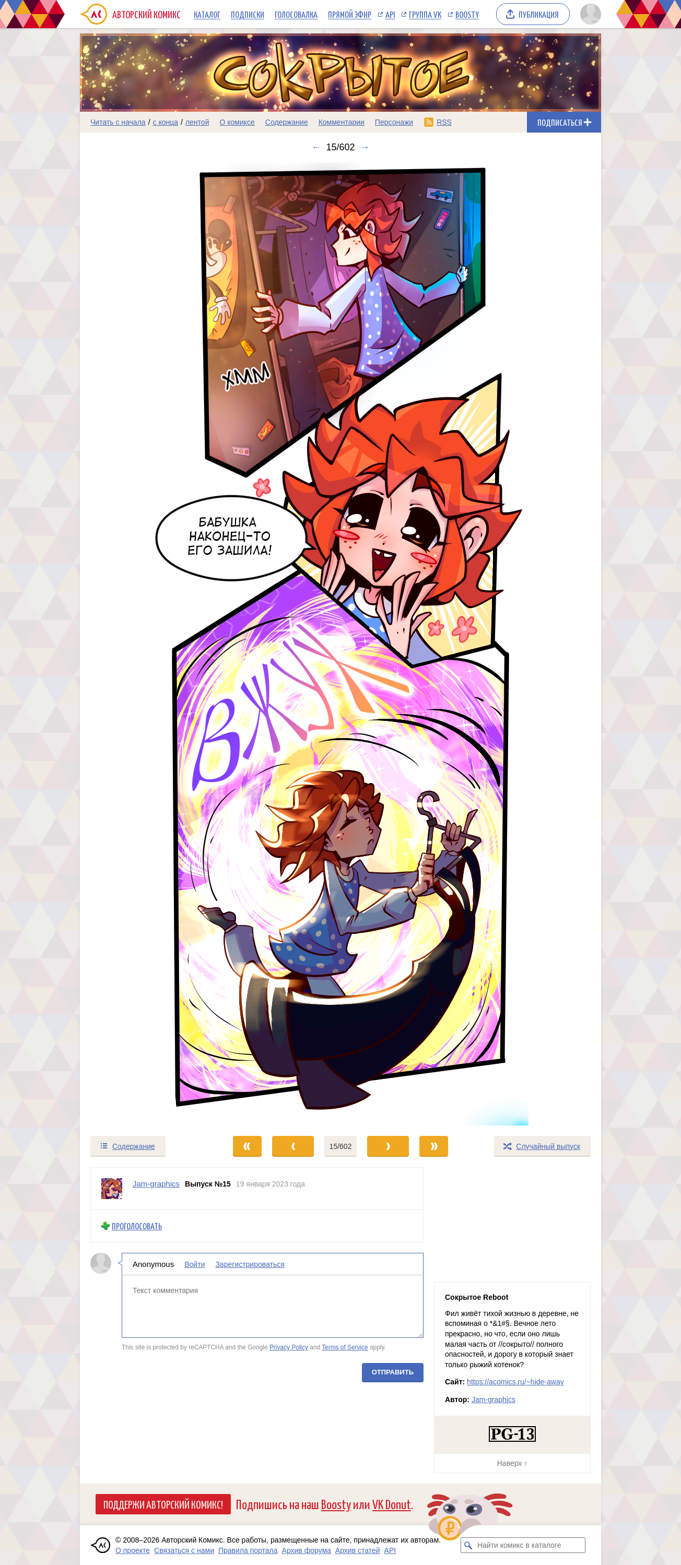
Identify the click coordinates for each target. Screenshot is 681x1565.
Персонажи (394, 122)
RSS (444, 122)
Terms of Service (345, 1347)
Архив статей (357, 1550)
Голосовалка (296, 14)
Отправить (393, 1372)
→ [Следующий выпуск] (365, 147)
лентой (197, 122)
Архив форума (306, 1550)
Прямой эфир (349, 14)
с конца (166, 122)
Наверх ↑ (512, 1463)
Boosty (467, 14)
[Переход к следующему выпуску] (340, 643)
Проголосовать (137, 1225)
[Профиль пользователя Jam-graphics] (111, 1188)
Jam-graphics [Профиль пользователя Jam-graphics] (156, 1183)
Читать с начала (118, 122)
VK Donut (391, 1504)
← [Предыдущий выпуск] (316, 147)
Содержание (286, 122)
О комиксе (236, 122)
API (390, 14)
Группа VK (425, 14)
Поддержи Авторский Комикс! (163, 1504)
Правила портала (248, 1550)
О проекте (132, 1550)
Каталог (207, 14)
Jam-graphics (493, 1399)
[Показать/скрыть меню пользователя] (589, 14)
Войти (194, 1264)
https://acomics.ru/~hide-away (515, 1382)
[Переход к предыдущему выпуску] (145, 643)
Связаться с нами (184, 1550)
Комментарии (342, 122)
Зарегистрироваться (249, 1264)
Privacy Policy (288, 1347)
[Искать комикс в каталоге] (468, 1545)
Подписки (247, 14)
